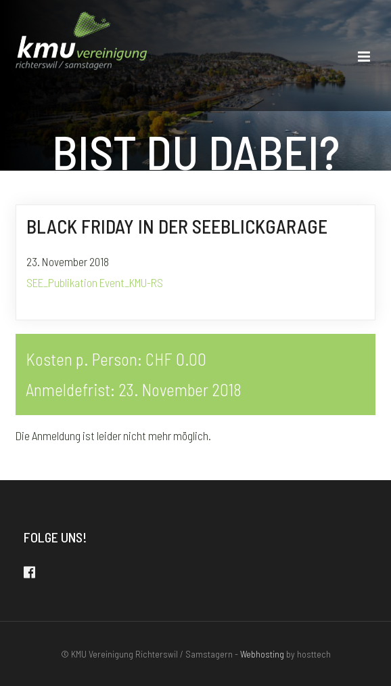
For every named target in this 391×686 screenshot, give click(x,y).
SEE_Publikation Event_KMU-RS (94, 282)
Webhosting (262, 654)
